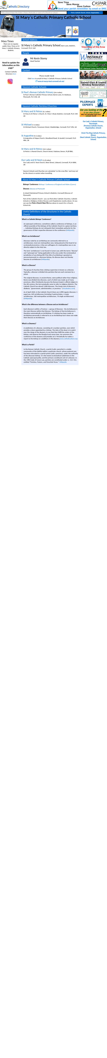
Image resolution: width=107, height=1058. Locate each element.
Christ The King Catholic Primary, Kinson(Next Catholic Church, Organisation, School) (93, 136)
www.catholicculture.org (68, 339)
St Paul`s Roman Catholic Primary (37, 92)
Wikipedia (70, 230)
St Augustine (27, 135)
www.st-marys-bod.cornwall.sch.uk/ (49, 81)
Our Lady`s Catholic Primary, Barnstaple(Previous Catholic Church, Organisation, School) (93, 124)
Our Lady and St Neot (31, 160)
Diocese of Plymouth (37, 189)
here (14, 74)
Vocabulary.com (68, 288)
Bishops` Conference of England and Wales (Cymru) (57, 184)
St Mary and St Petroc (31, 111)
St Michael (26, 124)
